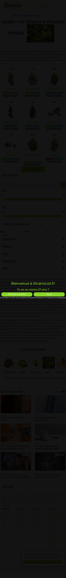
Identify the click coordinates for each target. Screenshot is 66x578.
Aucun (49, 294)
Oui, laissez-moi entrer (17, 294)
